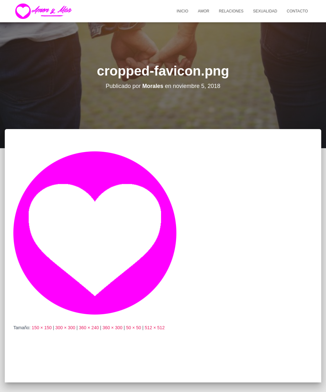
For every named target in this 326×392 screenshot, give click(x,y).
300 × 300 (65, 327)
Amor (203, 11)
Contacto (297, 11)
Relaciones (231, 11)
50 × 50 (133, 327)
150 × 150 (42, 327)
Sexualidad (265, 11)
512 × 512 (155, 327)
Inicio (182, 11)
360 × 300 (113, 327)
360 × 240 (89, 327)
